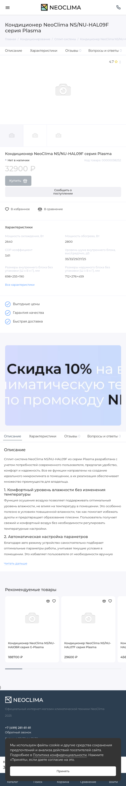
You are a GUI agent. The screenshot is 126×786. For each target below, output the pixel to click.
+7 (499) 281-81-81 (18, 727)
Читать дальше (15, 563)
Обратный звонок (18, 732)
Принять (63, 771)
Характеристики (43, 51)
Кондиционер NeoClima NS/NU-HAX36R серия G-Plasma (31, 645)
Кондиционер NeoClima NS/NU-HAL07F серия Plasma (87, 645)
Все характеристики (20, 284)
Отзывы (73, 51)
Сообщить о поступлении (63, 191)
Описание (13, 51)
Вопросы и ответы (105, 51)
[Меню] (7, 7)
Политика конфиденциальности (60, 755)
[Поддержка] (118, 7)
